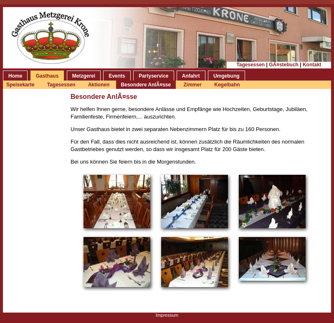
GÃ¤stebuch (284, 65)
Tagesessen (250, 65)
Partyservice (153, 76)
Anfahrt (191, 76)
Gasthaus (47, 76)
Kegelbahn (227, 85)
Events (117, 76)
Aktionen (99, 85)
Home (15, 76)
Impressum (167, 315)
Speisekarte (20, 85)
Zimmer (193, 85)
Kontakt (312, 65)
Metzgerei (83, 76)
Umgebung (226, 76)
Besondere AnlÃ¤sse (146, 85)
